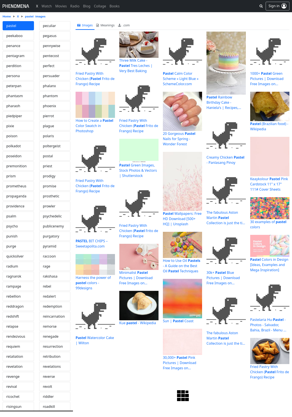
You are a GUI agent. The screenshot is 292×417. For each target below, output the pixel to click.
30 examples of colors (268, 224)
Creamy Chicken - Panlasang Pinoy (225, 160)
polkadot (13, 146)
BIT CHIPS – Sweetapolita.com (92, 244)
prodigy (49, 176)
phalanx (49, 85)
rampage (13, 286)
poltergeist (52, 146)
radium (12, 266)
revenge (13, 376)
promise (49, 186)
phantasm (14, 95)
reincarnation (54, 316)
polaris (48, 136)
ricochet (12, 396)
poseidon (14, 156)
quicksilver (15, 256)
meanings (105, 25)
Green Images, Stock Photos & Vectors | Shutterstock (138, 170)
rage (46, 266)
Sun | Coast (178, 321)
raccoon (49, 256)
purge (11, 246)
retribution (52, 356)
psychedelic (52, 216)
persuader (51, 75)
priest (47, 166)
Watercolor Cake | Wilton (95, 340)
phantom (50, 95)
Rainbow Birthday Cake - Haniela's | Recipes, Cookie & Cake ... (222, 102)
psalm (11, 216)
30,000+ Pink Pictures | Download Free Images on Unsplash (179, 363)
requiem (13, 346)
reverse (49, 376)
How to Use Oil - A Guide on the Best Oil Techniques (181, 265)
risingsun (14, 406)
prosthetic (51, 196)
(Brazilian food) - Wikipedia (269, 126)
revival (11, 386)
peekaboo (14, 35)
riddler (48, 396)
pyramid (49, 246)
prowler (49, 206)
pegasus (50, 35)
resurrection (53, 346)
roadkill (49, 406)
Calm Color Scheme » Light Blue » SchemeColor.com (181, 78)
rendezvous (15, 336)
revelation (14, 366)
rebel (47, 286)
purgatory (51, 236)
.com (124, 25)
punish (11, 236)
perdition (13, 65)
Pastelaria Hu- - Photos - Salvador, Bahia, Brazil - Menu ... (268, 324)
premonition (16, 166)
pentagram (15, 55)
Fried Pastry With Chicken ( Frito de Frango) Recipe (95, 78)
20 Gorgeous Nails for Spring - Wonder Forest (179, 138)
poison (11, 136)
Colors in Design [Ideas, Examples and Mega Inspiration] (269, 264)
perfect (48, 65)
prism (11, 176)
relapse (12, 326)
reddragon (15, 306)
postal (48, 156)
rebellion (13, 296)
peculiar (49, 25)
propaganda (16, 196)
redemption (52, 306)
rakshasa (50, 276)
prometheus (16, 186)
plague (48, 126)
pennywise (51, 45)
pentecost (51, 55)
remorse (50, 326)
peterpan (13, 85)
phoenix (49, 105)
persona (13, 75)
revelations (52, 366)
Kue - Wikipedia (137, 322)
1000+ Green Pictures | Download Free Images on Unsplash (267, 78)
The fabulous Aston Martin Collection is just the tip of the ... (225, 217)
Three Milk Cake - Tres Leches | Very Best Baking (136, 65)
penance (13, 45)
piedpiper (14, 116)
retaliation (14, 356)
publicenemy (53, 226)
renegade (51, 336)
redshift (12, 316)
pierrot (48, 116)
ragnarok (13, 276)
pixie (10, 126)
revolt (47, 386)
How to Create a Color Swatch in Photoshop (94, 125)
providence (15, 206)
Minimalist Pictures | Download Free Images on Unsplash (136, 278)
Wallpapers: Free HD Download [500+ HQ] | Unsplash (182, 218)
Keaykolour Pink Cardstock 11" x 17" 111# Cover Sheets (269, 184)
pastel (11, 25)
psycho (12, 226)
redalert (49, 296)
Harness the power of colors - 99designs (93, 282)
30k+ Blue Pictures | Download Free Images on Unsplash (223, 278)
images (85, 25)
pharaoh (13, 105)
